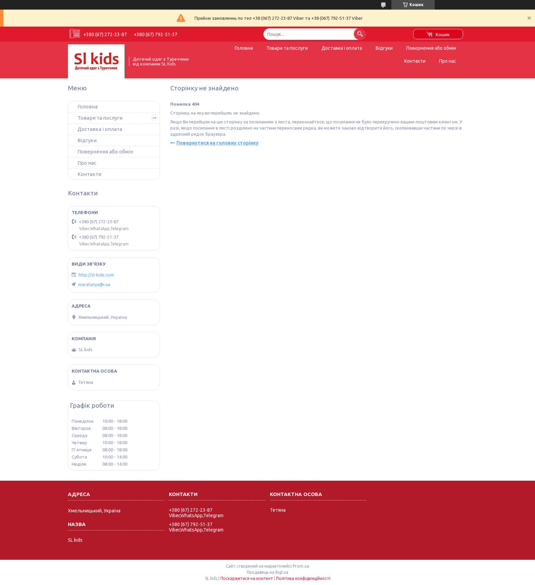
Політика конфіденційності (303, 578)
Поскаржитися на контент (246, 578)
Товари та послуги (287, 48)
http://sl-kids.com (96, 274)
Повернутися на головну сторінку (217, 143)
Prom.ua (301, 566)
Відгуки (384, 48)
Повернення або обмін (431, 48)
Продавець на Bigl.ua (267, 572)
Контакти (414, 61)
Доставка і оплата (341, 48)
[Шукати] (360, 34)
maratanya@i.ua (94, 284)
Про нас (447, 61)
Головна (244, 48)
